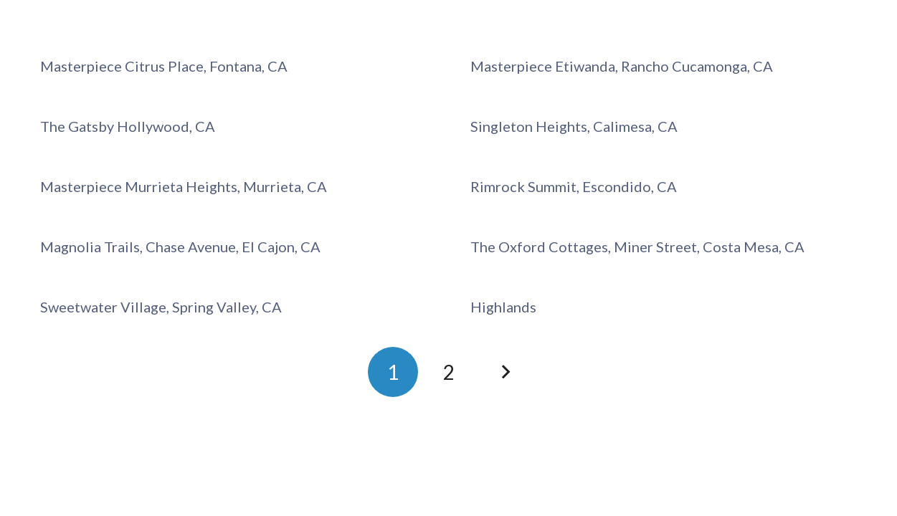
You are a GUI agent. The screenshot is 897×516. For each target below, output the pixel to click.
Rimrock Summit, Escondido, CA (573, 186)
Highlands (503, 306)
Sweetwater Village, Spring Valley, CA (161, 306)
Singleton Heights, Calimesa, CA (574, 126)
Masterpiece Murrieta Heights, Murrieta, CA (183, 186)
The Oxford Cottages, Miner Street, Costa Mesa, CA (637, 246)
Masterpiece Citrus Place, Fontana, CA (164, 66)
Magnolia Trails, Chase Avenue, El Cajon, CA (180, 246)
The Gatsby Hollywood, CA (127, 126)
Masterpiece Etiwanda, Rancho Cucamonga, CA (621, 66)
